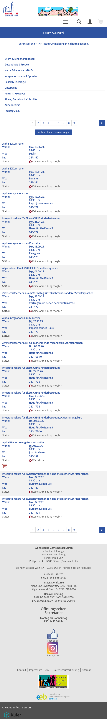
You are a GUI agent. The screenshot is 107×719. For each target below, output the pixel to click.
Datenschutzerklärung (66, 670)
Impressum (35, 670)
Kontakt (21, 670)
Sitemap (86, 670)
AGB (47, 670)
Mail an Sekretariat (55, 577)
